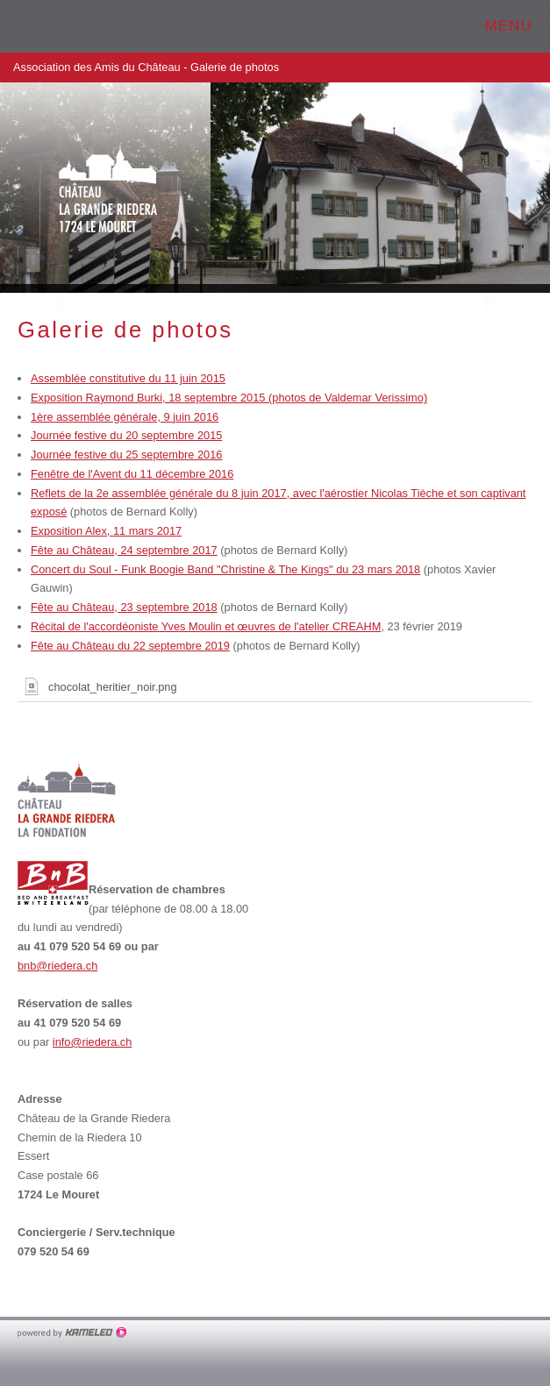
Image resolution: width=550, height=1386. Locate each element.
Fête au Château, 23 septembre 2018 (124, 607)
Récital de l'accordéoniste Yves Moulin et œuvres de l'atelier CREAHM (206, 626)
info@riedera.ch (92, 1041)
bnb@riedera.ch (57, 965)
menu (516, 26)
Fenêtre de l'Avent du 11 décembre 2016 (132, 473)
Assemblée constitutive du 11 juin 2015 (128, 378)
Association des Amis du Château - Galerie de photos (275, 67)
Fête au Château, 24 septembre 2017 (124, 550)
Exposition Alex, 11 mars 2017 (106, 530)
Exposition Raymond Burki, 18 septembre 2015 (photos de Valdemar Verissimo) (229, 397)
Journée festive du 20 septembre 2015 (126, 435)
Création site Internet (73, 1332)
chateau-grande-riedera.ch (101, 26)
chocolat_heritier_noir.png (97, 686)
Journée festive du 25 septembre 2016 (126, 454)
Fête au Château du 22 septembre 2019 (130, 645)
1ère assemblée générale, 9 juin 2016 (124, 416)
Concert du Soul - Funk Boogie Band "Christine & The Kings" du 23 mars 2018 (225, 569)
